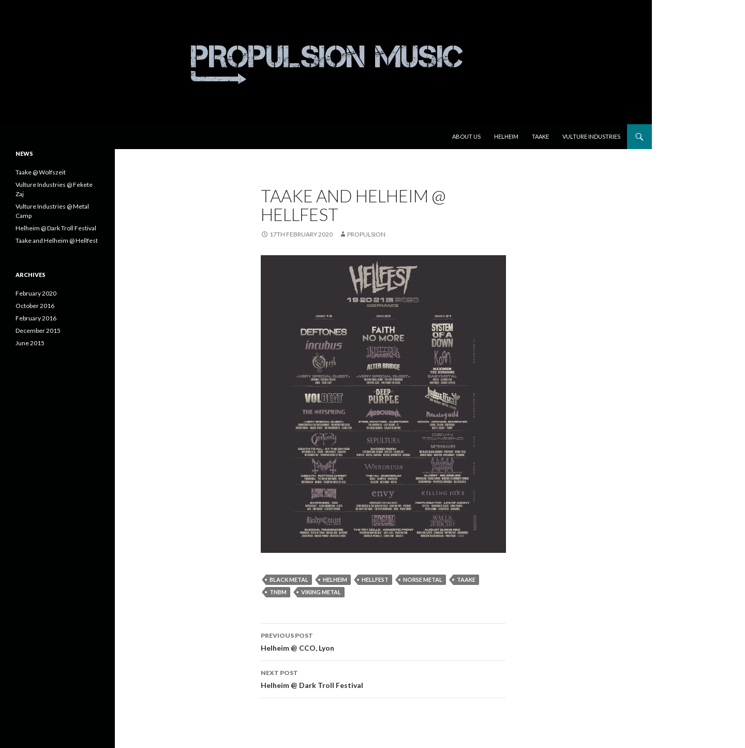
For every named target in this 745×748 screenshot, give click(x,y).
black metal (289, 579)
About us (466, 136)
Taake (540, 136)
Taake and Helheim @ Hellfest (57, 240)
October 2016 (35, 306)
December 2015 (38, 330)
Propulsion (366, 234)
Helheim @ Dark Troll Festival (383, 678)
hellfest (375, 579)
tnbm (278, 592)
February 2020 (36, 293)
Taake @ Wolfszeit (41, 172)
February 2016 (36, 318)
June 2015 (30, 343)
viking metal (321, 592)
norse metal (422, 579)
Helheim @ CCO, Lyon (383, 640)
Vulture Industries (591, 136)
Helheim (506, 136)
